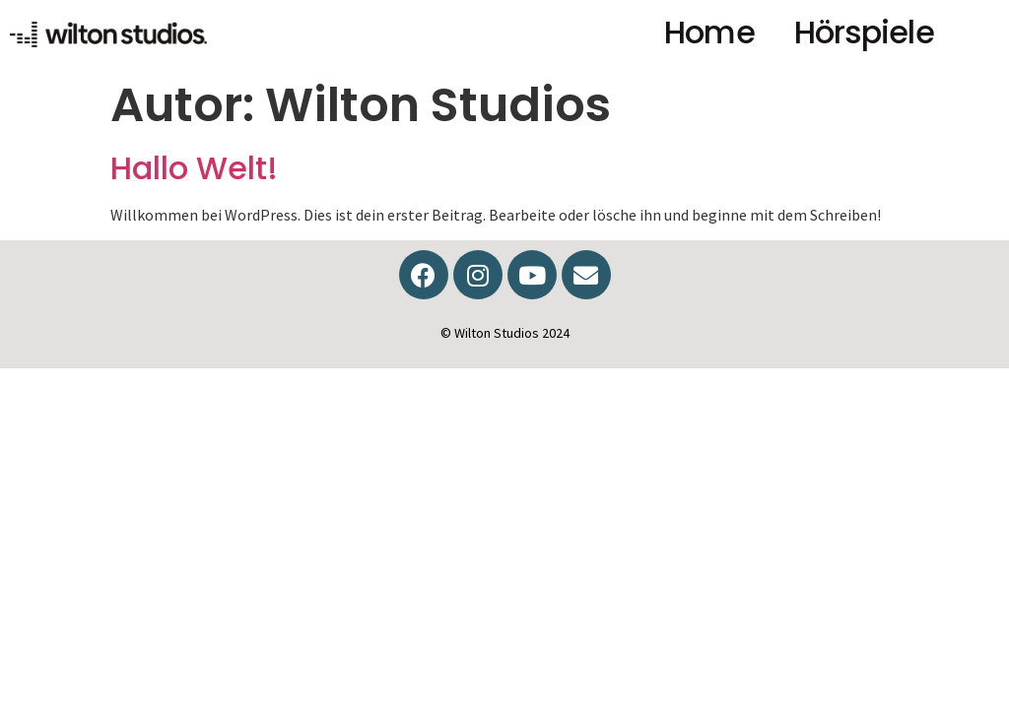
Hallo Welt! (194, 168)
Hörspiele (864, 32)
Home (709, 32)
